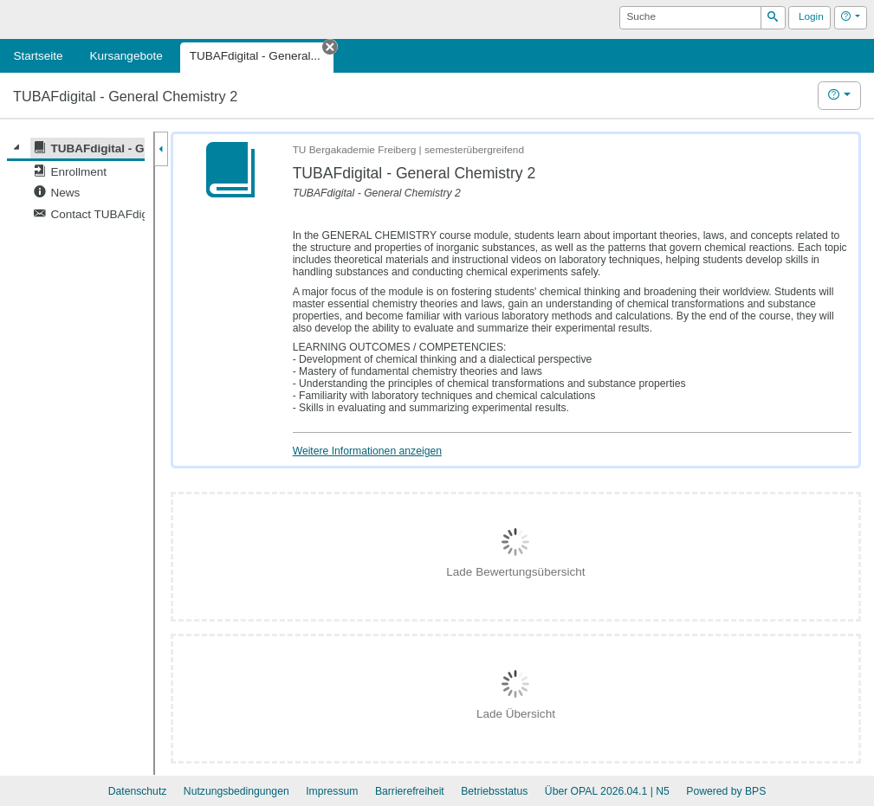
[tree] (76, 181)
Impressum (332, 791)
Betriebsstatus (494, 791)
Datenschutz (137, 791)
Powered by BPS (726, 791)
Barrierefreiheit (409, 791)
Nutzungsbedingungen (236, 791)
